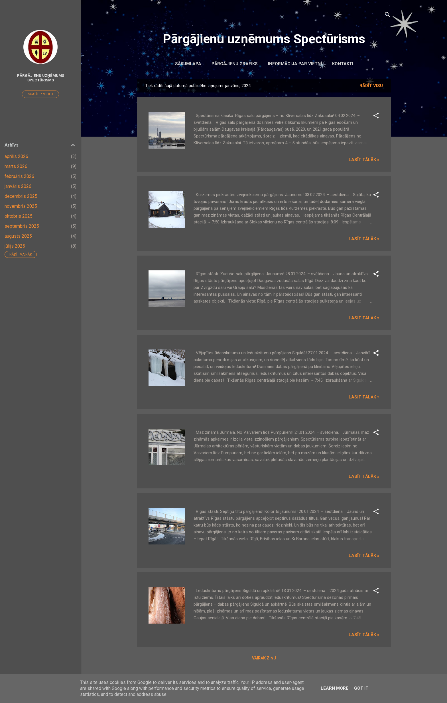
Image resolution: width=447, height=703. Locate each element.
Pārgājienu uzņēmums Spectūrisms (264, 38)
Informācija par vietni (295, 63)
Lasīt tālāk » (364, 159)
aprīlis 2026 (16, 156)
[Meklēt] (387, 15)
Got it (361, 688)
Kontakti (342, 63)
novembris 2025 (21, 206)
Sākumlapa (188, 63)
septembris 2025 (22, 226)
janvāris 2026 (18, 186)
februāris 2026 (19, 176)
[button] (376, 116)
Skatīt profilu (40, 94)
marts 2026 (16, 166)
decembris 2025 (21, 196)
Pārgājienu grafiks (235, 63)
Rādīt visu (371, 85)
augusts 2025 (18, 236)
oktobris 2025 (18, 216)
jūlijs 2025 (15, 246)
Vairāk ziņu (264, 658)
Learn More (334, 688)
